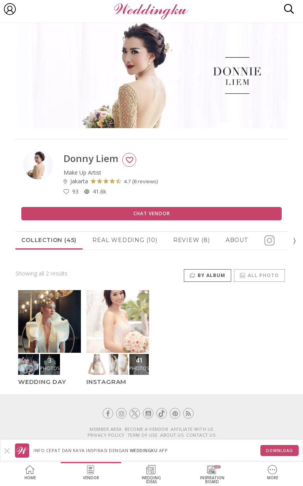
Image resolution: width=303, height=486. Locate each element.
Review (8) (191, 240)
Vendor (91, 472)
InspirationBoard (212, 474)
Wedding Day (42, 381)
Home (30, 472)
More (272, 472)
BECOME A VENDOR (146, 429)
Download (279, 450)
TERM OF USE (142, 435)
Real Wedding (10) (124, 240)
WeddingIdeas (151, 474)
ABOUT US (171, 435)
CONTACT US (200, 435)
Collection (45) (49, 240)
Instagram (106, 381)
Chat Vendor (151, 213)
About (237, 240)
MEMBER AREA (106, 429)
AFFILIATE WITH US (192, 429)
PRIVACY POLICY (106, 435)
